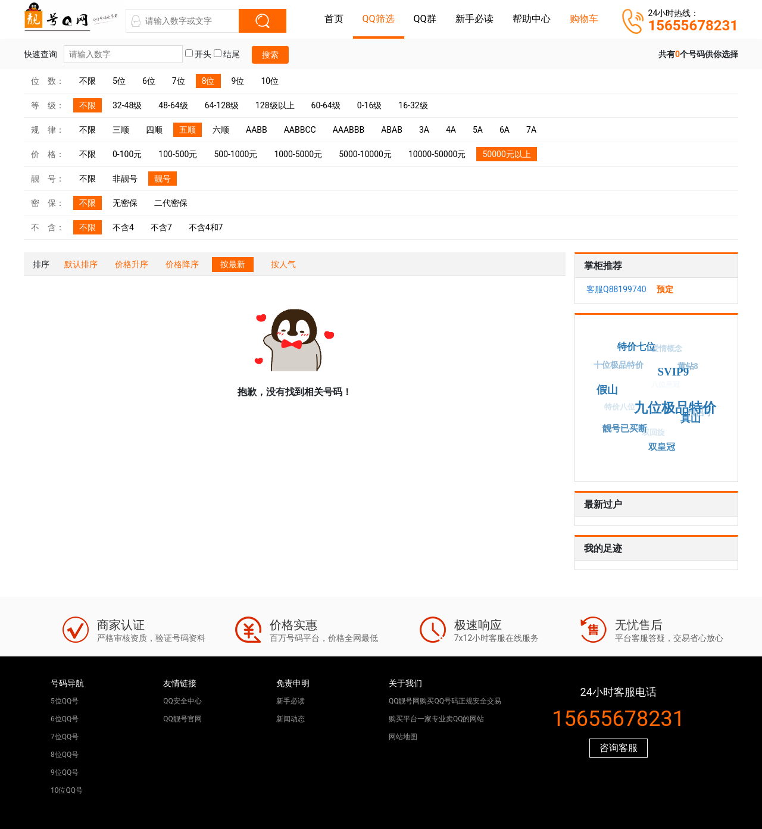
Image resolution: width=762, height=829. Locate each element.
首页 (333, 18)
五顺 (187, 129)
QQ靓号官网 (182, 719)
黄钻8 (686, 366)
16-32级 (412, 105)
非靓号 (125, 178)
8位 (208, 81)
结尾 (227, 54)
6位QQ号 (65, 719)
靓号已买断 (625, 428)
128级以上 (275, 105)
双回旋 (651, 434)
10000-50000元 (437, 154)
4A (451, 129)
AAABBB (349, 129)
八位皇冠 (662, 388)
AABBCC (300, 129)
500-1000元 (235, 154)
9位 (238, 81)
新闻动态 (290, 719)
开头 (198, 54)
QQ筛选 (379, 18)
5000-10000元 (365, 154)
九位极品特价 (678, 405)
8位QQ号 (65, 754)
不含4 (123, 227)
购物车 (584, 18)
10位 (270, 81)
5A (478, 129)
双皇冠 (663, 447)
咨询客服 (618, 747)
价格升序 (131, 264)
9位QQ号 (65, 772)
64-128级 (222, 105)
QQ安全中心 (182, 701)
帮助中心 (532, 18)
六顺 (221, 129)
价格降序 (182, 264)
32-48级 (127, 105)
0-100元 (127, 154)
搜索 (270, 55)
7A (531, 129)
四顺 (154, 129)
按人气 (283, 264)
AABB (256, 129)
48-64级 (173, 105)
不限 (87, 81)
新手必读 (474, 18)
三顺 (121, 129)
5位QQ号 (65, 701)
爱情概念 (664, 350)
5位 (119, 81)
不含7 (161, 227)
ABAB (391, 129)
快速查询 (103, 54)
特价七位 (638, 345)
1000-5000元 (298, 154)
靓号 (162, 178)
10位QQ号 (67, 790)
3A (424, 129)
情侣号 (698, 414)
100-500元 (177, 154)
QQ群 (425, 18)
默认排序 (81, 264)
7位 (178, 81)
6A (504, 129)
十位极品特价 (618, 365)
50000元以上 (506, 154)
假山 (610, 387)
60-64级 (326, 105)
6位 (148, 81)
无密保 (125, 203)
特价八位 (617, 409)
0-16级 (369, 105)
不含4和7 (206, 227)
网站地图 (403, 737)
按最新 (232, 264)
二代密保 (171, 203)
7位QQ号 (65, 737)
